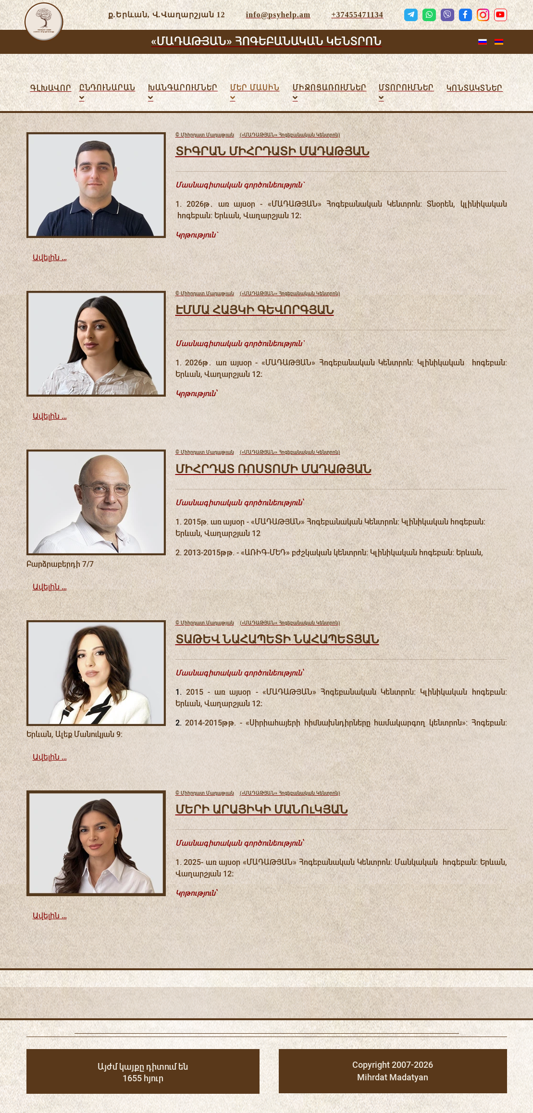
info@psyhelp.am (278, 15)
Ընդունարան (107, 87)
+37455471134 (357, 15)
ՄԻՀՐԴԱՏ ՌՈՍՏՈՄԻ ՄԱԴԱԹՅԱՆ (273, 468)
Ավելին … (50, 257)
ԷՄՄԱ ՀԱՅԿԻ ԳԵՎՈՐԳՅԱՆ (254, 309)
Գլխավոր (51, 88)
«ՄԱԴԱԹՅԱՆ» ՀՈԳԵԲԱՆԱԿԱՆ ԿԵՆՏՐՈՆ (266, 41)
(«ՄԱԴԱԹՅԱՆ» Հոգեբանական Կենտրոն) (257, 135)
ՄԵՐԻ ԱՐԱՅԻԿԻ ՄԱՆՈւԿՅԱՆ (261, 809)
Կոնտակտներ (474, 88)
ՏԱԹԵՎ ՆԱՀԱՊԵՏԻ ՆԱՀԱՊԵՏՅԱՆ (277, 639)
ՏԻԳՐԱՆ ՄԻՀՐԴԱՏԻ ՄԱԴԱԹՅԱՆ (272, 151)
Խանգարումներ (183, 87)
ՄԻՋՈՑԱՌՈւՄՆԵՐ (330, 87)
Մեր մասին (255, 87)
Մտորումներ (406, 87)
